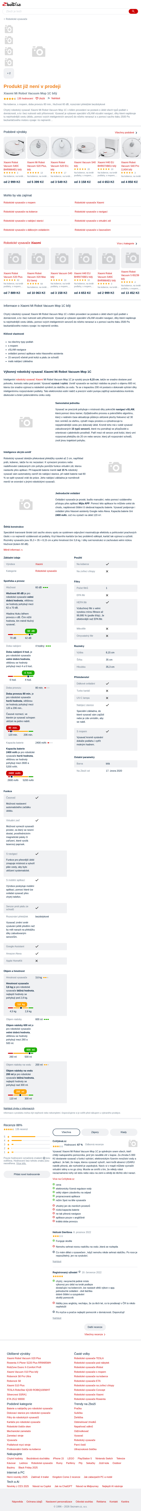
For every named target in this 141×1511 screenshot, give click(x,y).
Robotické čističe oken (19, 1426)
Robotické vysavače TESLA (89, 1358)
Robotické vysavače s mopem (20, 202)
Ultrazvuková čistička (85, 1449)
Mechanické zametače (19, 1431)
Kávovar (11, 1463)
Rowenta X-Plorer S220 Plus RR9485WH (29, 1363)
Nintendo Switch (104, 1458)
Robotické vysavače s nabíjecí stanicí (24, 221)
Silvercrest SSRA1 (17, 1394)
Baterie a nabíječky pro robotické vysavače (29, 1408)
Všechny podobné (126, 132)
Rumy (59, 1463)
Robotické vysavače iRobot (88, 1367)
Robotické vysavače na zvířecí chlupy (94, 1385)
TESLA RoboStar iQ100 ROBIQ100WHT (28, 1390)
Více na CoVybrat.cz (63, 1179)
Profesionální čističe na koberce (24, 1449)
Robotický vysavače (84, 1440)
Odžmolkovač (81, 1431)
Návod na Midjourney (87, 1486)
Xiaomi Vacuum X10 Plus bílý (22, 1372)
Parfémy (70, 1463)
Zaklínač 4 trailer (40, 1477)
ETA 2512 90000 (16, 1399)
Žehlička (78, 1417)
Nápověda (17, 1501)
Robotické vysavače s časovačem (93, 230)
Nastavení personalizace (59, 1501)
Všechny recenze (93, 1334)
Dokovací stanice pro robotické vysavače (28, 1413)
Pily (80, 1463)
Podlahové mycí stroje (18, 1444)
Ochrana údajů (34, 1501)
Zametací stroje (15, 1435)
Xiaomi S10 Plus (15, 1385)
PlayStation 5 (85, 1458)
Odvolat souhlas (84, 1501)
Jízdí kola (104, 1463)
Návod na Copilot (42, 1486)
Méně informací (12, 550)
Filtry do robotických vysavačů (23, 1417)
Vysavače (12, 1440)
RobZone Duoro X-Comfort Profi (24, 1367)
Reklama (101, 1501)
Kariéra (125, 1501)
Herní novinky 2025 (17, 1477)
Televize (120, 1458)
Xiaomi (39, 564)
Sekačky (90, 1463)
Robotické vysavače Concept (89, 1390)
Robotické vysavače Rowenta (90, 1399)
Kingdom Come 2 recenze (66, 1477)
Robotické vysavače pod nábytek (91, 1363)
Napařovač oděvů (83, 1426)
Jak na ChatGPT (63, 1486)
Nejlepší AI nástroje (112, 1486)
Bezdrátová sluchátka (38, 1458)
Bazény (11, 1467)
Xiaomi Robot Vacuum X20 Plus (24, 1358)
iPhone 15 (58, 1458)
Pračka (78, 1408)
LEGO (71, 1458)
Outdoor (116, 1463)
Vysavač (78, 1435)
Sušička (78, 1413)
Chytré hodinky (15, 1458)
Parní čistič (80, 1444)
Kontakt (114, 1501)
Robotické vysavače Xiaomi (89, 202)
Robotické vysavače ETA (87, 1381)
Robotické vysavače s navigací (91, 211)
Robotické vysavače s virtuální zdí (93, 221)
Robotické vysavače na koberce (21, 211)
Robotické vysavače (16, 19)
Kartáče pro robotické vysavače (23, 1422)
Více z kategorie (127, 243)
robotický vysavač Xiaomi (29, 379)
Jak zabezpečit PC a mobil (98, 1477)
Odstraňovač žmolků (85, 1422)
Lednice (23, 1463)
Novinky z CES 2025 (18, 1486)
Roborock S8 (14, 1381)
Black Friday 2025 (28, 1467)
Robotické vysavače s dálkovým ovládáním (26, 230)
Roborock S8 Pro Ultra (19, 1376)
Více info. (21, 1163)
